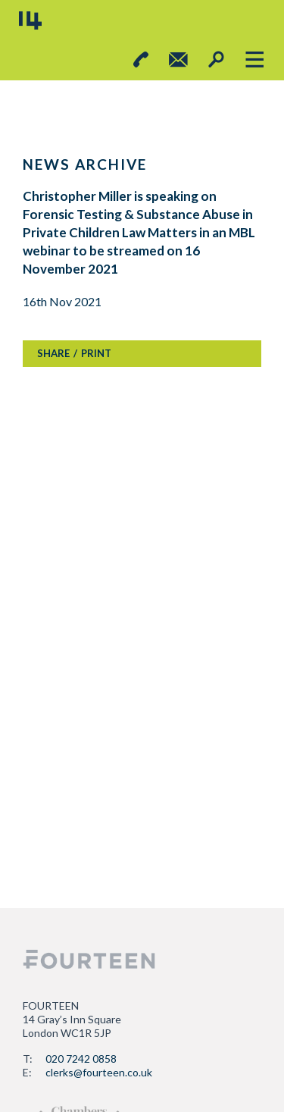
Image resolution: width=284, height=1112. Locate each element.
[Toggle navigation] (254, 59)
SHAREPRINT (74, 353)
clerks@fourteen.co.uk (98, 1072)
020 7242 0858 (81, 1058)
